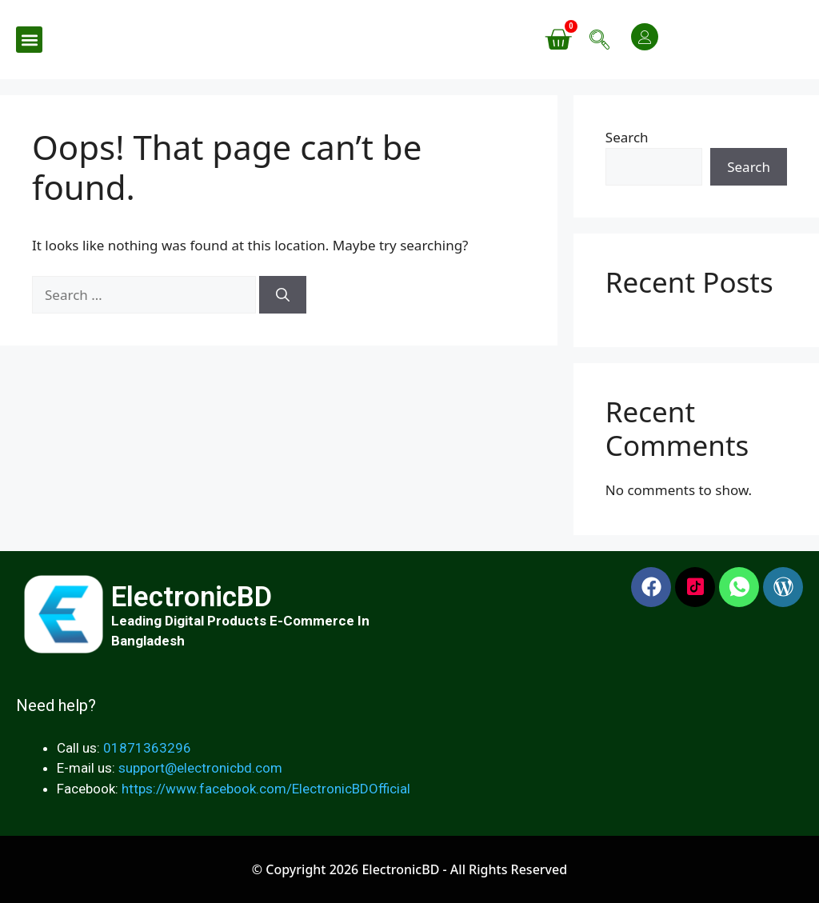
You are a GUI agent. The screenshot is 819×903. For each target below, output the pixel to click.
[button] (29, 39)
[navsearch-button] (599, 40)
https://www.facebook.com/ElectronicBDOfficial (266, 789)
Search (627, 137)
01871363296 (147, 748)
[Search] (282, 295)
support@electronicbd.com (200, 768)
